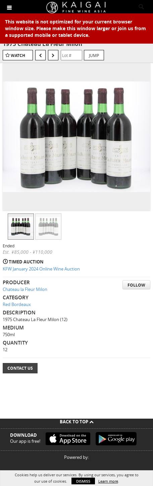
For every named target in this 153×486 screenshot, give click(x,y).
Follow (136, 285)
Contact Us (20, 368)
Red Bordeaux (17, 304)
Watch (18, 55)
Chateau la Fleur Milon (25, 289)
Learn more (108, 481)
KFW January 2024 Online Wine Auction (41, 269)
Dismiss (83, 481)
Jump (94, 55)
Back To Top (77, 422)
